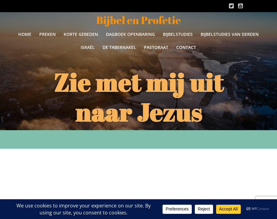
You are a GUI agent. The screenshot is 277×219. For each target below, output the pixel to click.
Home (24, 34)
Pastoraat (156, 47)
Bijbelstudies (178, 34)
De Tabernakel (119, 47)
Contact (186, 47)
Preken (47, 34)
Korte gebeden (81, 34)
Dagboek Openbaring (130, 34)
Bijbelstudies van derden (230, 34)
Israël (88, 47)
